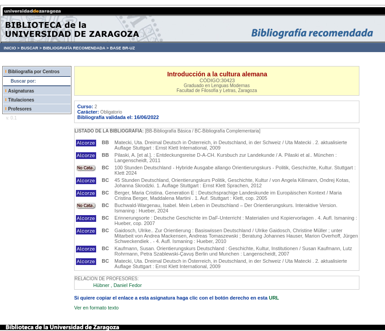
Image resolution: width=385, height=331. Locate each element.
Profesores (19, 108)
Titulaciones (21, 99)
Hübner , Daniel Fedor (117, 285)
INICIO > (11, 48)
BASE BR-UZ (122, 48)
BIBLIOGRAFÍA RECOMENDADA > (76, 48)
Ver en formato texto (96, 307)
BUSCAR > (31, 48)
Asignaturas (21, 90)
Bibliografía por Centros (33, 71)
